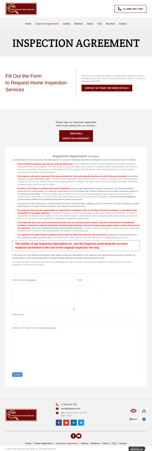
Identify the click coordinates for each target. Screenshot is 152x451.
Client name (18, 314)
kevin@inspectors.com (70, 408)
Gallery (84, 442)
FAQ (113, 442)
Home (28, 442)
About (105, 442)
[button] (73, 435)
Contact (123, 442)
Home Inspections (43, 442)
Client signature (24, 280)
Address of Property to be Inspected (33, 327)
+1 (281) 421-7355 (69, 404)
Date (79, 280)
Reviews (95, 442)
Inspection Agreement (67, 442)
